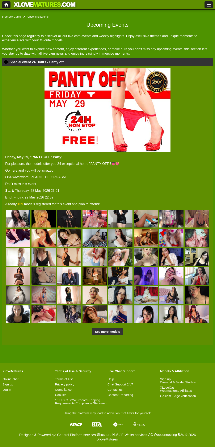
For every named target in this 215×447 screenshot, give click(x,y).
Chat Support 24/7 (120, 384)
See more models (107, 331)
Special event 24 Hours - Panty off (36, 62)
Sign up (8, 384)
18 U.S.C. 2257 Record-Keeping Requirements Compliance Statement (81, 401)
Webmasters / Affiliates (176, 390)
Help (111, 379)
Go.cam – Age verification (178, 396)
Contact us (115, 389)
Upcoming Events (38, 16)
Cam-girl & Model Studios (178, 382)
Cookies (60, 395)
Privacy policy (64, 384)
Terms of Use (64, 379)
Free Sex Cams (11, 16)
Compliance (63, 389)
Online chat (10, 379)
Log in (7, 389)
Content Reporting (120, 395)
